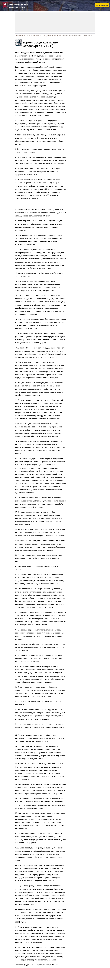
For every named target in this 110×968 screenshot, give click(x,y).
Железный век (21, 35)
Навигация (102, 5)
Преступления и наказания (51, 35)
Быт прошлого (34, 35)
